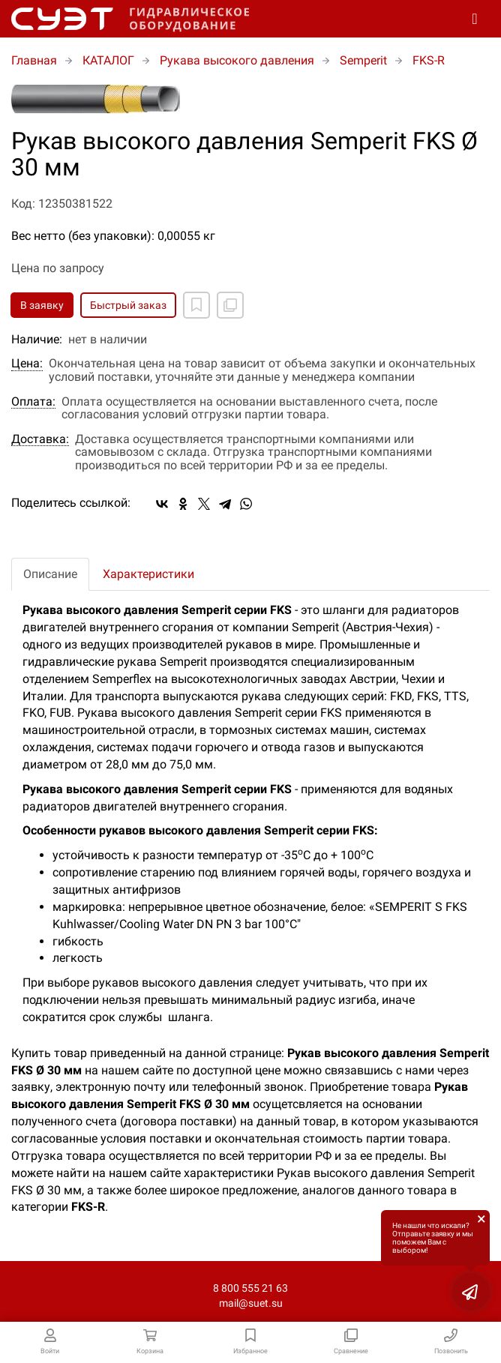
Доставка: (40, 439)
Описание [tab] (50, 574)
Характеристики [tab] (148, 574)
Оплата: (33, 402)
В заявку (42, 305)
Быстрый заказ (128, 305)
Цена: (27, 363)
